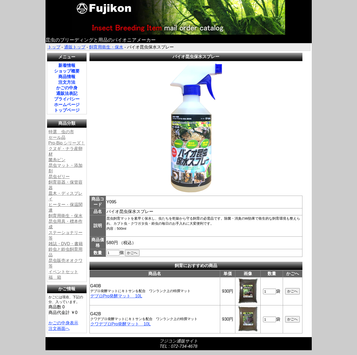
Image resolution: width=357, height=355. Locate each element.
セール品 (56, 137)
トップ (54, 47)
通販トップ (74, 47)
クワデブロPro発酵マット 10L (120, 324)
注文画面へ (59, 328)
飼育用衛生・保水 (106, 47)
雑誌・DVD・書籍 (65, 243)
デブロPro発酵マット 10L (116, 296)
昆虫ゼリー (59, 176)
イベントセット (63, 271)
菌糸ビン (56, 160)
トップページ (67, 110)
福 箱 (54, 277)
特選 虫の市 (61, 132)
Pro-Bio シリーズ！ (66, 143)
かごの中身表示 (63, 323)
